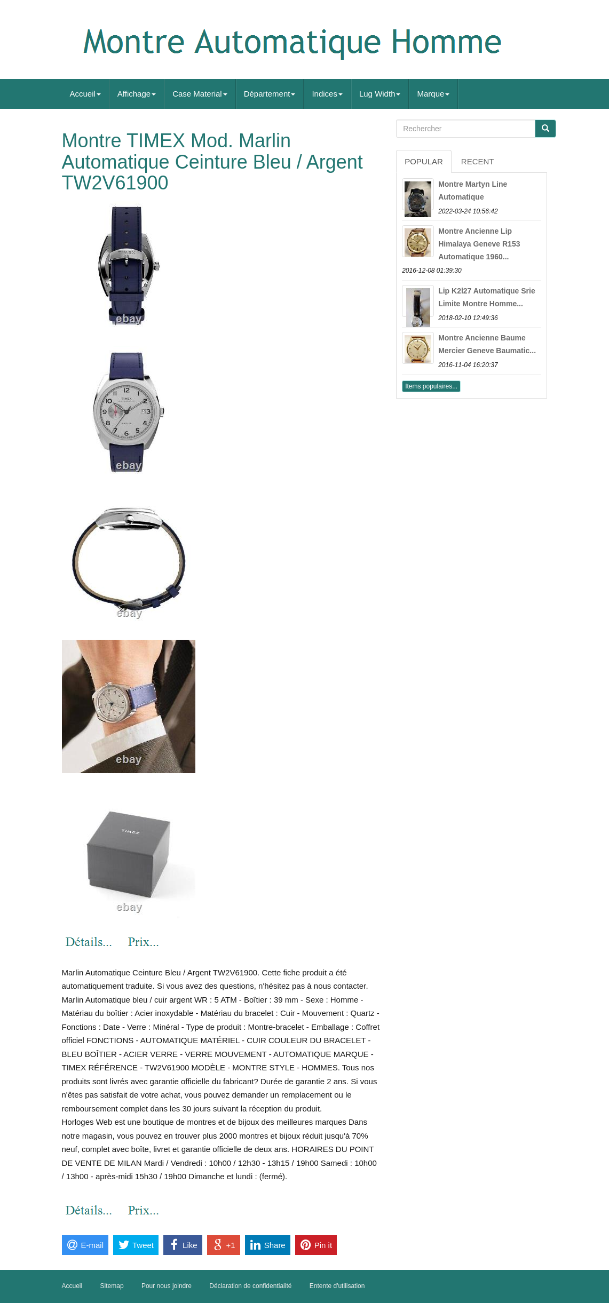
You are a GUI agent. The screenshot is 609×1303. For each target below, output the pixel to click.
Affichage (136, 93)
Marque (433, 93)
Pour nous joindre (166, 1286)
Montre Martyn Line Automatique (472, 190)
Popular (424, 161)
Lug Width (380, 93)
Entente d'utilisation (337, 1286)
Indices (327, 93)
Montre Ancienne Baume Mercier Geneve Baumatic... (487, 344)
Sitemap (112, 1286)
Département (270, 93)
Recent (477, 161)
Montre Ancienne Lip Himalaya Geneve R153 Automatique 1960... (479, 244)
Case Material (199, 93)
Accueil (85, 93)
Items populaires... (431, 386)
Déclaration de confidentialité (250, 1286)
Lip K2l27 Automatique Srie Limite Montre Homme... (486, 297)
